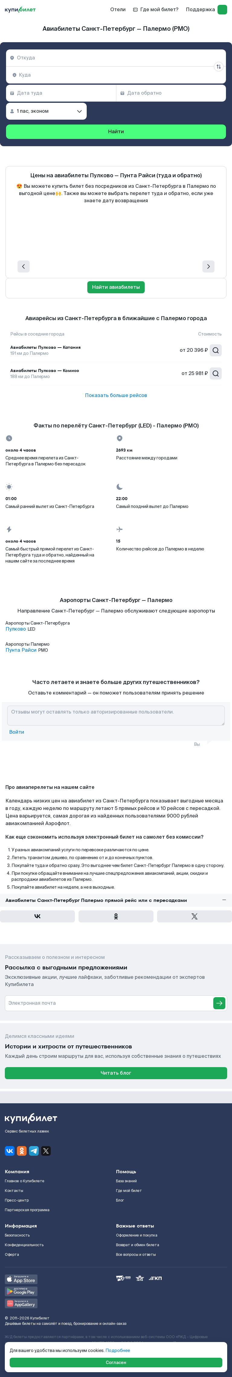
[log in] (222, 9)
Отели (118, 9)
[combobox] (116, 57)
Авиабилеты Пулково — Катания (45, 347)
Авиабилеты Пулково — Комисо (44, 370)
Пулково (15, 629)
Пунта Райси (21, 650)
